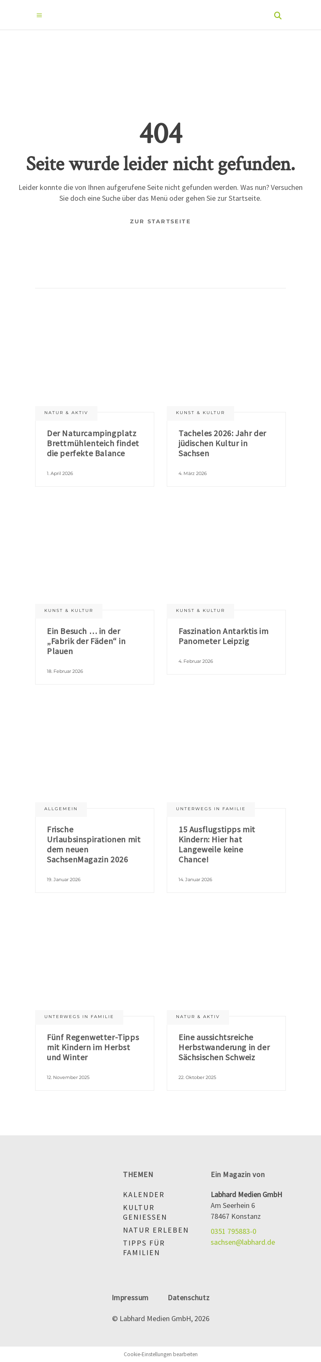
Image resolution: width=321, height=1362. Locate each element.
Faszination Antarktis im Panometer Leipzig (223, 636)
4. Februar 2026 (195, 661)
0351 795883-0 (233, 1231)
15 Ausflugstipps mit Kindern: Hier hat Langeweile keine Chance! (216, 844)
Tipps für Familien (144, 1247)
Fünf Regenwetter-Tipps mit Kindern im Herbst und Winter (93, 1047)
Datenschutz (188, 1297)
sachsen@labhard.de (243, 1242)
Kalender (144, 1194)
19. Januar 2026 (64, 879)
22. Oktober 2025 (197, 1077)
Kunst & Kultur (200, 412)
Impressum (130, 1297)
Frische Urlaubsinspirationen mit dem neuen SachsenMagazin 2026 (93, 844)
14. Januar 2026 (195, 879)
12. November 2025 (68, 1077)
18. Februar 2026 (65, 671)
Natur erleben (156, 1230)
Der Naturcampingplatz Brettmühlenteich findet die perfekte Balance (93, 443)
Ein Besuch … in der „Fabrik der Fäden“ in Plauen (86, 641)
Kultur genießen (145, 1212)
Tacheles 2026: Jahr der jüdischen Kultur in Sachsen (222, 443)
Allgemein (61, 808)
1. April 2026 (60, 473)
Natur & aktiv (66, 412)
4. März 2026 (192, 473)
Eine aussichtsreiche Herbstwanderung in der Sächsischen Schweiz (224, 1047)
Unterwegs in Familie (211, 808)
